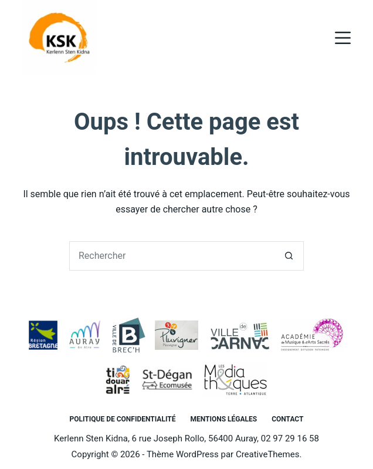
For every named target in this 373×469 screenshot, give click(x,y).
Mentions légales (223, 419)
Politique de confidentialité (123, 419)
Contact (287, 419)
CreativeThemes (268, 454)
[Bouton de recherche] (289, 256)
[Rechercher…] (171, 256)
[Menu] (343, 38)
